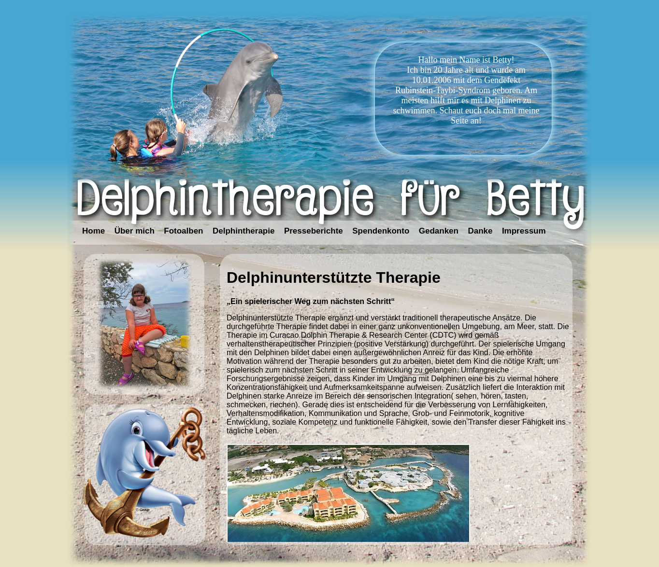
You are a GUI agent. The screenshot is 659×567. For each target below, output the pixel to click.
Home (93, 230)
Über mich (135, 230)
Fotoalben (183, 230)
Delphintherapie (243, 230)
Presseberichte (313, 230)
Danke (480, 230)
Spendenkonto (380, 230)
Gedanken (438, 230)
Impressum (524, 230)
